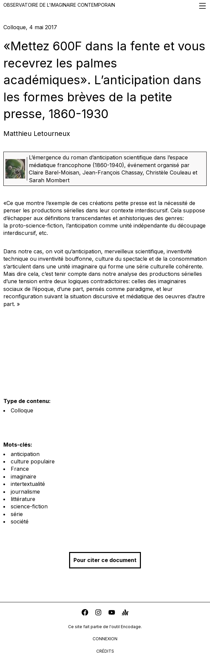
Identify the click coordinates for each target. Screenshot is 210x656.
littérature (23, 499)
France (20, 468)
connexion (105, 638)
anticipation (25, 454)
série (17, 514)
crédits (105, 651)
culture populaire (33, 461)
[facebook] (85, 613)
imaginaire (23, 476)
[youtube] (111, 613)
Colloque (22, 410)
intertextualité (28, 484)
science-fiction (29, 506)
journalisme (25, 491)
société (20, 521)
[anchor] (125, 613)
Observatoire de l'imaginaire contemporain (105, 6)
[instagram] (98, 613)
